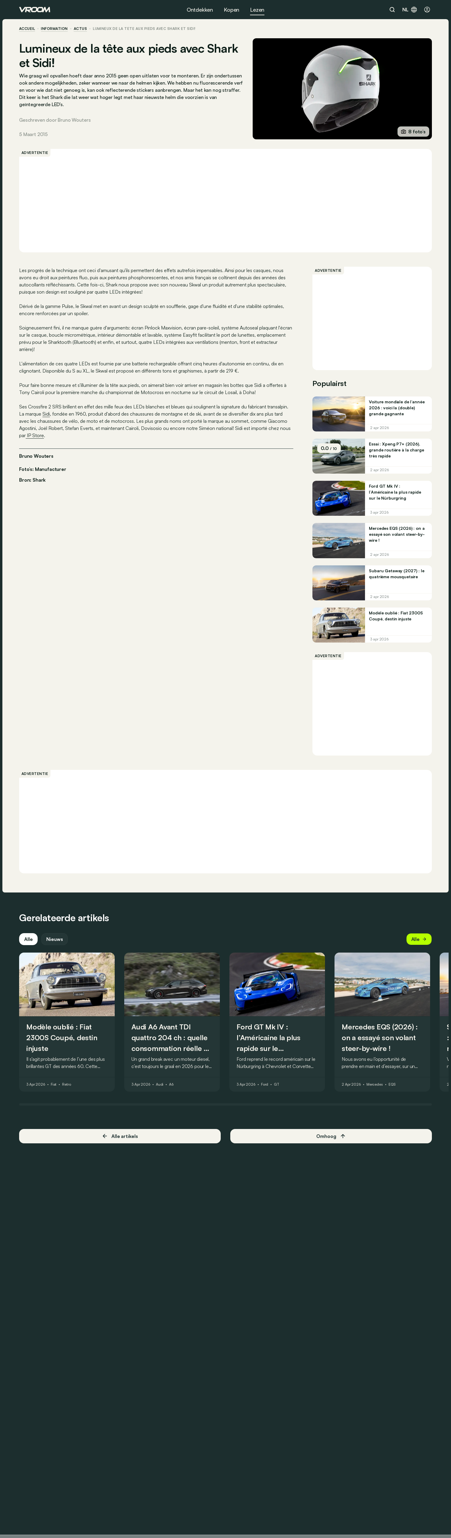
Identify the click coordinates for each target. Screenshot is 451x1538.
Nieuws (54, 939)
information (54, 28)
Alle (28, 939)
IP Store (35, 435)
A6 (171, 1085)
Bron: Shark (32, 479)
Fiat (54, 1085)
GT (276, 1085)
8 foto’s (413, 132)
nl (410, 9)
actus (80, 28)
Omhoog (331, 1136)
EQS (392, 1085)
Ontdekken (200, 9)
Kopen (231, 9)
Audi (160, 1085)
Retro (66, 1085)
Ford (265, 1085)
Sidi (46, 414)
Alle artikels (120, 1136)
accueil (27, 28)
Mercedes (374, 1085)
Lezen (257, 9)
